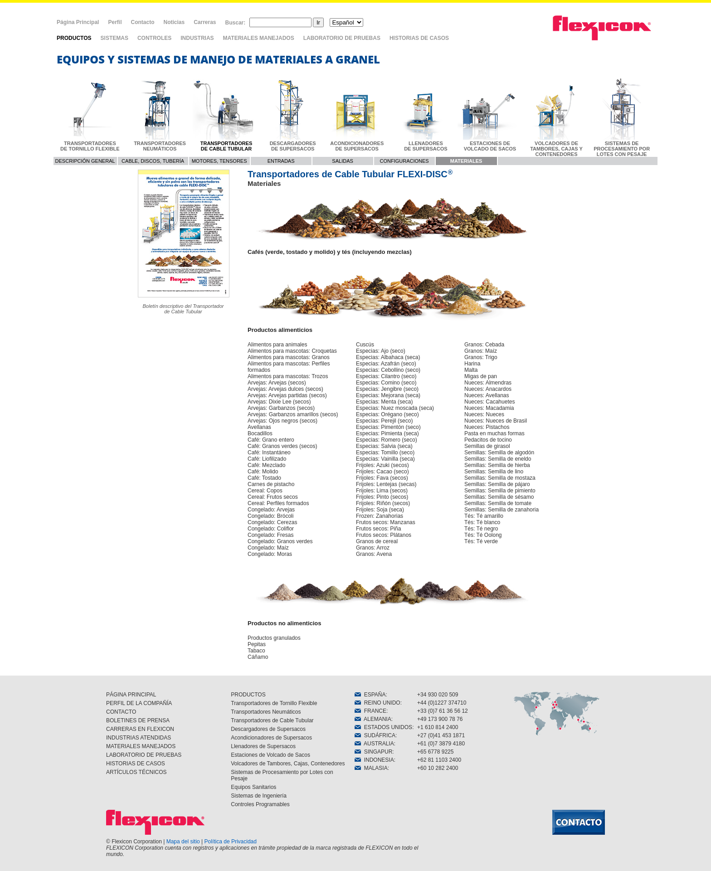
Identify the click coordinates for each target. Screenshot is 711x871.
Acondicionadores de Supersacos (271, 738)
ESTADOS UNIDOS (383, 727)
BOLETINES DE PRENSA (138, 720)
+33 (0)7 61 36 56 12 (442, 711)
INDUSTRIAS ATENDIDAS (138, 738)
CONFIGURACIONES (404, 161)
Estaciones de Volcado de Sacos (270, 755)
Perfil (115, 22)
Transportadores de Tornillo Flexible (274, 703)
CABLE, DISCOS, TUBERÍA (153, 161)
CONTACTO (121, 712)
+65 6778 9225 (435, 752)
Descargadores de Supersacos (268, 729)
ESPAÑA (370, 694)
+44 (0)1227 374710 (441, 703)
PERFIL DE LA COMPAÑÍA (139, 703)
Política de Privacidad (231, 841)
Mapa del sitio (183, 841)
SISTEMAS (114, 38)
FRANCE (370, 711)
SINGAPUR (373, 752)
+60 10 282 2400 (437, 768)
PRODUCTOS (74, 38)
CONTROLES (154, 38)
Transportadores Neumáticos (266, 712)
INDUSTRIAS (197, 38)
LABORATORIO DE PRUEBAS (341, 38)
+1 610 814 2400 (437, 727)
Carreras (205, 22)
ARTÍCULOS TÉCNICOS (136, 772)
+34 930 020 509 (437, 694)
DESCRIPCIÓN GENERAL (85, 161)
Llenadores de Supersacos (263, 746)
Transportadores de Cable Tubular (272, 720)
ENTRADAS (281, 161)
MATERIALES (466, 161)
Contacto (142, 22)
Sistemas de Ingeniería (259, 796)
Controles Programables (260, 804)
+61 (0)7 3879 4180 (441, 743)
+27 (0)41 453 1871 (441, 735)
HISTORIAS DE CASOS (419, 38)
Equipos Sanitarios (253, 787)
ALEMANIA (373, 719)
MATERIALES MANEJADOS (258, 38)
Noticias (174, 22)
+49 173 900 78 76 (440, 719)
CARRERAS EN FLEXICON (140, 729)
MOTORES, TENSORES (219, 161)
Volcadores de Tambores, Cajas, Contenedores (288, 763)
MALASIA (371, 768)
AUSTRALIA (374, 743)
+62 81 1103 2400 (439, 760)
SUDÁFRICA (375, 735)
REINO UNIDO (377, 703)
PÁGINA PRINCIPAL (131, 694)
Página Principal (78, 22)
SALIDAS (342, 161)
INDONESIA (374, 760)
